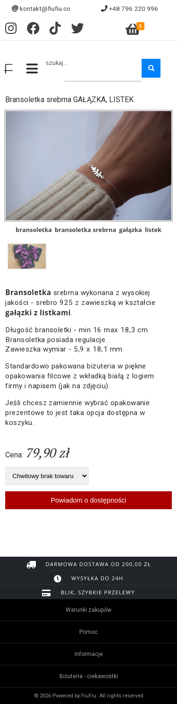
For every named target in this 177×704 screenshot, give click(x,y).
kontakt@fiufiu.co (45, 8)
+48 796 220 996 (133, 8)
